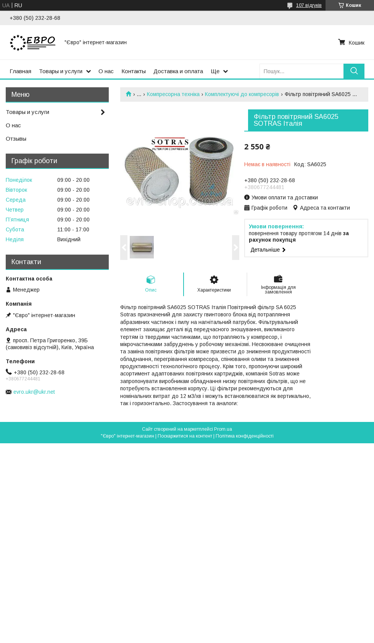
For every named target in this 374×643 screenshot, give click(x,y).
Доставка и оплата (178, 71)
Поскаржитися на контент (185, 436)
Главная (20, 71)
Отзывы (16, 138)
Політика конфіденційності (245, 436)
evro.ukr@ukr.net (34, 392)
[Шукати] (353, 71)
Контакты (133, 71)
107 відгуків (309, 5)
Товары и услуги (60, 71)
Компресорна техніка (173, 94)
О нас (106, 71)
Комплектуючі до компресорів (242, 94)
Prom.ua (223, 429)
